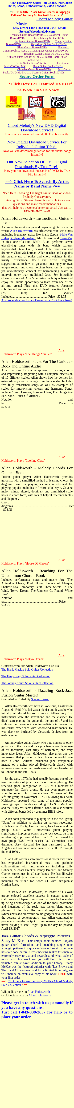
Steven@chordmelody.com (37, 31)
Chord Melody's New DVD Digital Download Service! (37, 127)
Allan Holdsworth (21, 231)
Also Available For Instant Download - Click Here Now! (36, 300)
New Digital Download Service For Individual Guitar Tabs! (37, 144)
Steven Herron (40, 699)
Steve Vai (66, 238)
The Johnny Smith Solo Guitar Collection (27, 683)
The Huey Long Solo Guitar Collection (25, 676)
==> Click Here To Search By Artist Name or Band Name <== (37, 183)
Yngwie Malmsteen (22, 238)
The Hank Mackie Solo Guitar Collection (27, 669)
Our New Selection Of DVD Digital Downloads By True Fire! (37, 164)
